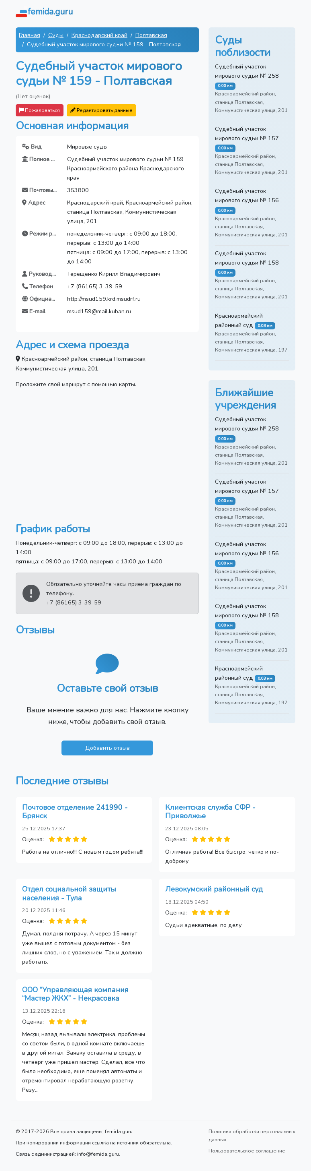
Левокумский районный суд (214, 889)
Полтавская (151, 35)
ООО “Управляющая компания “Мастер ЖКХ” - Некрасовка (75, 994)
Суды (55, 35)
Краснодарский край (99, 35)
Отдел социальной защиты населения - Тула (69, 893)
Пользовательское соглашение (247, 1150)
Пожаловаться (39, 110)
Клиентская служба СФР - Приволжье (210, 812)
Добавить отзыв (107, 748)
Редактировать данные (101, 110)
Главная (29, 35)
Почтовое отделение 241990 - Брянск (75, 812)
